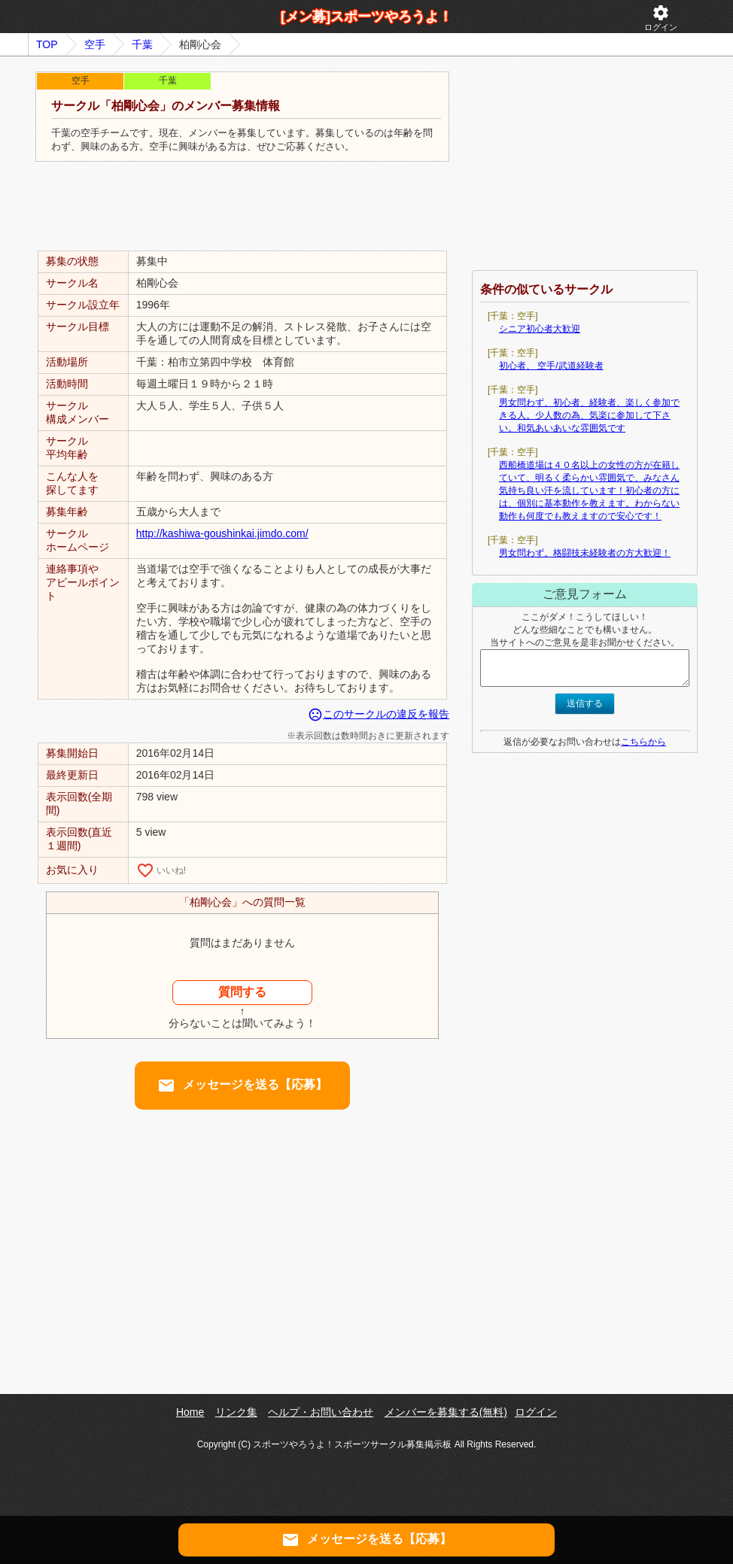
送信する (585, 703)
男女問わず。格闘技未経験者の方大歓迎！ (585, 553)
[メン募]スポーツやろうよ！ (366, 16)
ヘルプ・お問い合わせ (320, 1412)
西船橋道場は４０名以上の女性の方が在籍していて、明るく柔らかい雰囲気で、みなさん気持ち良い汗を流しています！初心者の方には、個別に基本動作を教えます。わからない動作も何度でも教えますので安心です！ (589, 490)
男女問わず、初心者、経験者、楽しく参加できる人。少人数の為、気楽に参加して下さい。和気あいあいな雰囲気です (589, 415)
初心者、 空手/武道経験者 (551, 365)
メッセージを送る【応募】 (242, 1086)
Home (190, 1412)
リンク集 (236, 1412)
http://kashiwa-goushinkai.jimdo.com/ (222, 533)
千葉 (142, 44)
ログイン (660, 18)
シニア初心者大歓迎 (539, 328)
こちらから (643, 741)
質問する (242, 991)
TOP (47, 44)
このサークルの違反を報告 (378, 714)
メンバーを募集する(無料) (446, 1412)
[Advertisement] (242, 206)
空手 (94, 44)
